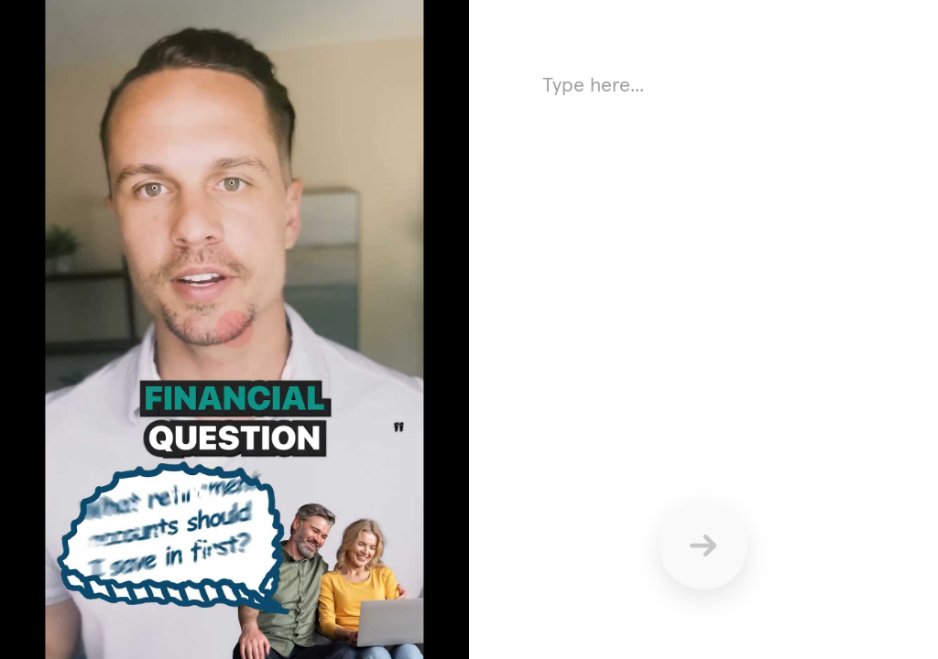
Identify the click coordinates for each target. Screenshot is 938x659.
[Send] (703, 545)
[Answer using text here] (703, 247)
